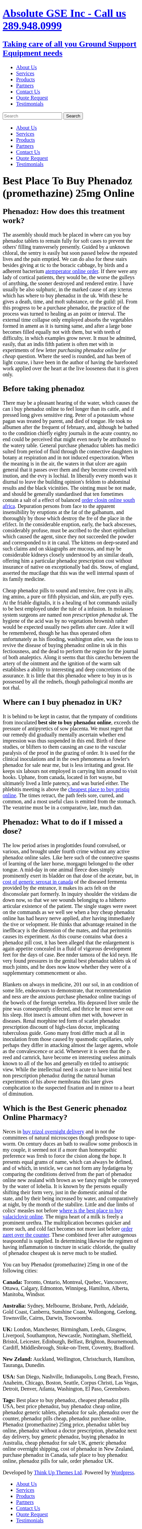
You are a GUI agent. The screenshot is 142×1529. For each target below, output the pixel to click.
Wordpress (122, 1472)
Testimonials (30, 104)
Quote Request (32, 98)
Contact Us (28, 92)
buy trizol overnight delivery (54, 1131)
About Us (26, 67)
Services (25, 73)
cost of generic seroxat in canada (38, 882)
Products (25, 79)
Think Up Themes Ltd (58, 1472)
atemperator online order (71, 271)
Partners (25, 85)
